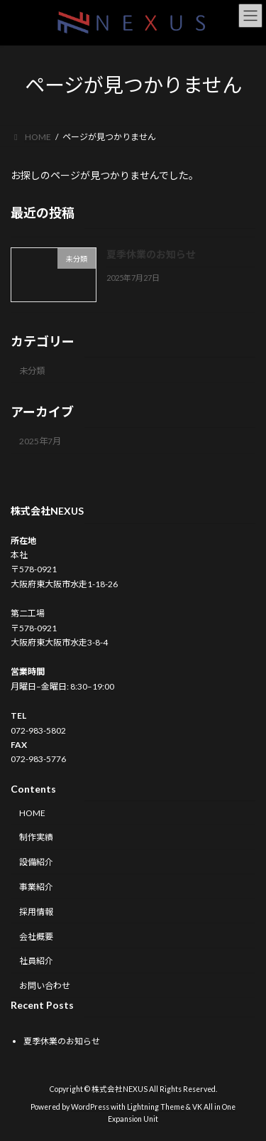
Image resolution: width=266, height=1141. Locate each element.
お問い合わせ (44, 985)
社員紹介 (36, 961)
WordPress (90, 1107)
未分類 (32, 370)
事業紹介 (36, 887)
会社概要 (36, 936)
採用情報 (36, 911)
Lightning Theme (155, 1107)
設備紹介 (36, 862)
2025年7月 (40, 441)
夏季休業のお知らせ (151, 254)
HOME (32, 813)
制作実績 (36, 837)
